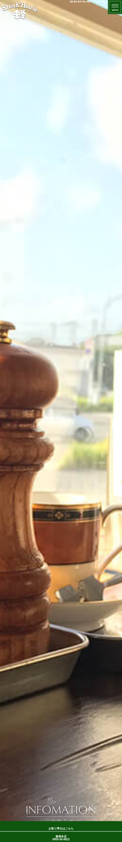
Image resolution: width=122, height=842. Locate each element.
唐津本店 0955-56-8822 (61, 838)
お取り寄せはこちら (61, 828)
